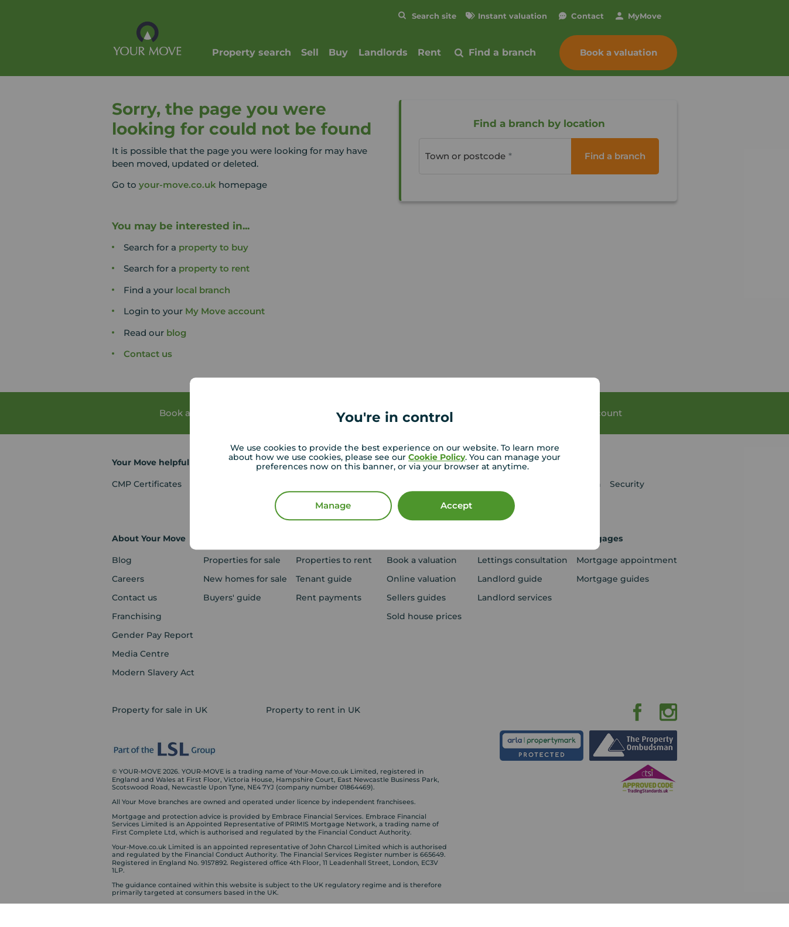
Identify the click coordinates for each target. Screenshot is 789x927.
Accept (456, 505)
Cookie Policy (436, 457)
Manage (333, 505)
